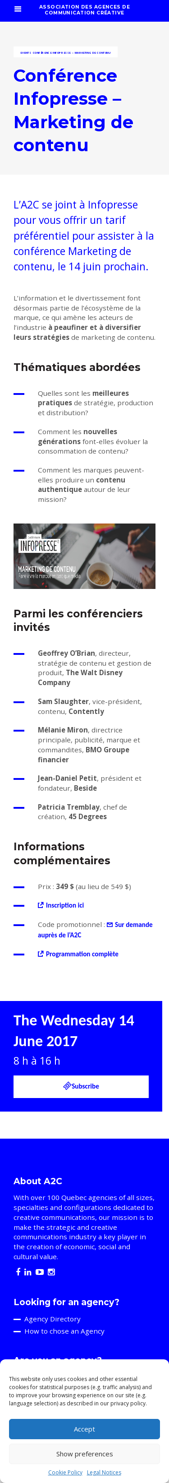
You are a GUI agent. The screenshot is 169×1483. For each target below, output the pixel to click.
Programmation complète (82, 954)
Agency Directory (52, 1318)
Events (26, 53)
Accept (84, 1428)
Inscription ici (65, 905)
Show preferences (84, 1453)
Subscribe (81, 1085)
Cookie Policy (65, 1472)
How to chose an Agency (64, 1330)
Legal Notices (104, 1472)
